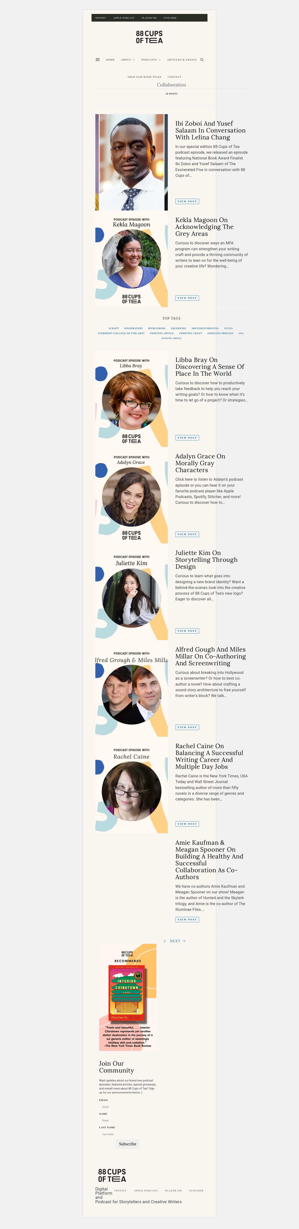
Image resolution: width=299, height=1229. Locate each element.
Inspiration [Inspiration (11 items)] (134, 328)
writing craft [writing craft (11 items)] (191, 333)
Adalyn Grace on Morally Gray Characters (200, 463)
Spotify (100, 17)
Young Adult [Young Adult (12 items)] (172, 338)
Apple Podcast (124, 17)
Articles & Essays (182, 59)
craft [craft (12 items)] (114, 328)
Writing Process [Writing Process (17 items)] (221, 333)
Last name (107, 1130)
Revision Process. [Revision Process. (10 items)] (206, 328)
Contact (175, 77)
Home (110, 59)
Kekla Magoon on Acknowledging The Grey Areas (204, 226)
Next (175, 941)
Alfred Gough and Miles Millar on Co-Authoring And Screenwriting (210, 656)
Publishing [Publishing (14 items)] (158, 328)
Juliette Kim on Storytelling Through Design (206, 559)
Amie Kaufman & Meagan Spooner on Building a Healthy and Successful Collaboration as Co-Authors (209, 860)
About (126, 59)
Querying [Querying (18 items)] (179, 328)
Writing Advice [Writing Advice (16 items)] (162, 333)
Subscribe (127, 1147)
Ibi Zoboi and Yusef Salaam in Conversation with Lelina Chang (210, 130)
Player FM (149, 17)
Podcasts (149, 59)
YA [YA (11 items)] (242, 333)
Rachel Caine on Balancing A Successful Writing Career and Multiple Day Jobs (209, 756)
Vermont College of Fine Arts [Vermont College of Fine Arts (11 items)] (122, 333)
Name (103, 1117)
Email (103, 1103)
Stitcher (170, 17)
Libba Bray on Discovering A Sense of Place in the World (209, 366)
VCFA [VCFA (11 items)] (229, 328)
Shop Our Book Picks (145, 77)
